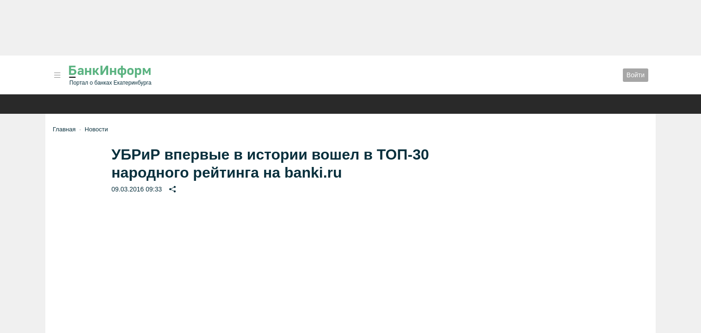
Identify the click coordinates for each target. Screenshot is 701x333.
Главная (64, 129)
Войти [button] (636, 75)
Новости (96, 129)
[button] (57, 75)
